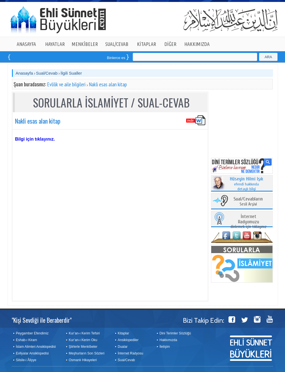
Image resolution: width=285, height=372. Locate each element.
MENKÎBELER (85, 44)
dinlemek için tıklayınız (248, 221)
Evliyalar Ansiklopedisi (32, 353)
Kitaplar (123, 333)
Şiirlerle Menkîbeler (83, 347)
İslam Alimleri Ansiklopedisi (36, 347)
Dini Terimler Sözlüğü (175, 333)
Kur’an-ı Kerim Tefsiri (84, 333)
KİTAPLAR (146, 44)
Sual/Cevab (47, 73)
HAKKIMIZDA (197, 44)
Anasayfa (24, 73)
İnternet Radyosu (130, 353)
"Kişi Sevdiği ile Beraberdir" (42, 319)
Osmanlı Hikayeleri (83, 360)
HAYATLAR (55, 44)
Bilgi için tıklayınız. (35, 139)
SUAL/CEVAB (116, 44)
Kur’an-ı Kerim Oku (83, 340)
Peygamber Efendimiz (32, 333)
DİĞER (170, 44)
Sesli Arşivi (248, 202)
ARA (268, 57)
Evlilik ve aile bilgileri (66, 84)
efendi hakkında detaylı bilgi (246, 184)
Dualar (122, 347)
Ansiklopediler (128, 340)
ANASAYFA (26, 44)
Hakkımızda (168, 340)
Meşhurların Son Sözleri (86, 353)
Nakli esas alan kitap (108, 84)
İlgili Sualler (71, 73)
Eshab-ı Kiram (26, 340)
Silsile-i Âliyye (26, 360)
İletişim (164, 347)
